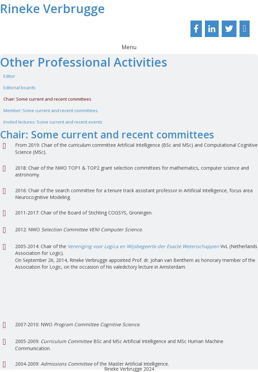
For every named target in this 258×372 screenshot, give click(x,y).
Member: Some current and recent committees (50, 110)
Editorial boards (19, 87)
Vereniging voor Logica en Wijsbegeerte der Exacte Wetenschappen (143, 246)
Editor (9, 76)
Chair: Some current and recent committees (47, 99)
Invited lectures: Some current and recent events (52, 122)
